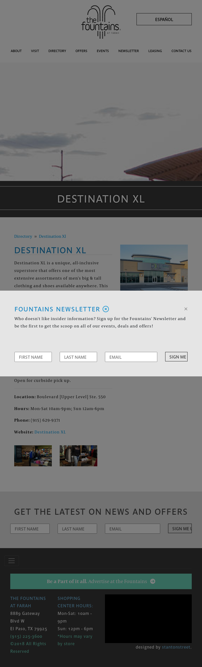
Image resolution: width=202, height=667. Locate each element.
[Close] (186, 308)
